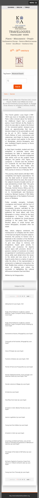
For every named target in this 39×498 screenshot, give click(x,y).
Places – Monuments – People (19, 38)
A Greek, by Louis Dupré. (12, 392)
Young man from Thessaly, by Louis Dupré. (17, 472)
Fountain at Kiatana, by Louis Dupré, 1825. (17, 359)
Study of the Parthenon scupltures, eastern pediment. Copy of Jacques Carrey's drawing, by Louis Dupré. (19, 313)
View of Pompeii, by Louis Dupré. (14, 351)
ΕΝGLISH (19, 7)
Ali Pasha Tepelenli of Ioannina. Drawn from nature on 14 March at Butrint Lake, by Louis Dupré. (17, 463)
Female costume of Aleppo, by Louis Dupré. (17, 384)
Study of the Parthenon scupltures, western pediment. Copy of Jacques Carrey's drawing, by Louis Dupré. (19, 324)
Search (17, 87)
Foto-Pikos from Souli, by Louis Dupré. (16, 400)
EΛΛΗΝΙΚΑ (11, 7)
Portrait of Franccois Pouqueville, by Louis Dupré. (19, 367)
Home (6, 94)
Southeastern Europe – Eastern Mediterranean (19, 41)
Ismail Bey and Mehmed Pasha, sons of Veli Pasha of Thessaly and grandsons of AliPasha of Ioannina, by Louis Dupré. (19, 442)
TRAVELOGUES (19, 32)
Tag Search (7, 73)
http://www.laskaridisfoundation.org (19, 496)
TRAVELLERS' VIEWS (19, 35)
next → (29, 296)
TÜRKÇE (27, 7)
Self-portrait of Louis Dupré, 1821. (14, 304)
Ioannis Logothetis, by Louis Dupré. (15, 417)
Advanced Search (18, 73)
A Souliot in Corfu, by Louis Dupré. (14, 433)
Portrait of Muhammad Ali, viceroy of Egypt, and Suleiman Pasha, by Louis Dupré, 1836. (18, 375)
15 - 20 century (19, 50)
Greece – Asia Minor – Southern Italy (19, 44)
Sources (12, 94)
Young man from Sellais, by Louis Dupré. (16, 425)
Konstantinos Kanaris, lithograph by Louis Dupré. (19, 333)
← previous (11, 296)
